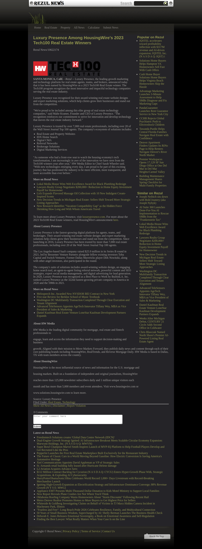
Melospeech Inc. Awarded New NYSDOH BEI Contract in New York (76, 293)
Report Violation (76, 405)
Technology (68, 402)
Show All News (42, 405)
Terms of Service (90, 531)
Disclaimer (59, 405)
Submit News (110, 27)
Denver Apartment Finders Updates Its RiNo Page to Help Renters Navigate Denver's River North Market (153, 149)
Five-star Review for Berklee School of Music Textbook (68, 296)
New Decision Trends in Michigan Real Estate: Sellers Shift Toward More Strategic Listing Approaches (152, 260)
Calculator (94, 27)
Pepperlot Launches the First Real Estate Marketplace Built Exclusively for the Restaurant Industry (92, 453)
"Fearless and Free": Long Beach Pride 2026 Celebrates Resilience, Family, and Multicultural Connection (96, 509)
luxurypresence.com (93, 216)
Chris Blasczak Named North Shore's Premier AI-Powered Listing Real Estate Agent (154, 337)
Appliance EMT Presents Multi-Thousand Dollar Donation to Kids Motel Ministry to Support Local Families (98, 490)
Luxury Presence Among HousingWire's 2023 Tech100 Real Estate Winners (78, 40)
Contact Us (108, 531)
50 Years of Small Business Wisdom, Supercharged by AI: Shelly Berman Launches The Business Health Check (99, 512)
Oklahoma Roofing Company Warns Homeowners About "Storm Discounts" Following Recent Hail (93, 497)
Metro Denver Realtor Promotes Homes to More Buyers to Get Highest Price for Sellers (86, 500)
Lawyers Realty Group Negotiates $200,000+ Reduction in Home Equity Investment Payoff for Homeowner (153, 244)
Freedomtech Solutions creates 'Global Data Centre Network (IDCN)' (75, 437)
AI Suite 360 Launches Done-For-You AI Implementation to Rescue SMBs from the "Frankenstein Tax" (154, 213)
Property (65, 27)
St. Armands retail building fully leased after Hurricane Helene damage (77, 465)
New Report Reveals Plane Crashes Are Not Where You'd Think (73, 494)
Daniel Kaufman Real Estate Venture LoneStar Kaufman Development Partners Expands (152, 309)
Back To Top (156, 536)
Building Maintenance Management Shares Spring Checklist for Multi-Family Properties (152, 181)
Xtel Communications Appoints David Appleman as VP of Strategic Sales (78, 462)
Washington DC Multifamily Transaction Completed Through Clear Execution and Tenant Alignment (154, 277)
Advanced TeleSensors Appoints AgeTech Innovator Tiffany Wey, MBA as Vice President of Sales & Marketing (154, 294)
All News (79, 27)
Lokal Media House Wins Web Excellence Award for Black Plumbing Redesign (153, 228)
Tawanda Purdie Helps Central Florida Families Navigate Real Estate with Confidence (154, 133)
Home (37, 27)
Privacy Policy (71, 531)
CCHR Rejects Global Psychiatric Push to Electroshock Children (152, 121)
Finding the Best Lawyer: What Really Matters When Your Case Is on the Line (81, 519)
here (115, 219)
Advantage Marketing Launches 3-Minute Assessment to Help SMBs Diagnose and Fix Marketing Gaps (153, 97)
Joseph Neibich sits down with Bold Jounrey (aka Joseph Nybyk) (153, 199)
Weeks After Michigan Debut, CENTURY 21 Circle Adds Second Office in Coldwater (152, 323)
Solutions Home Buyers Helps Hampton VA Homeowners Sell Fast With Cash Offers (152, 65)
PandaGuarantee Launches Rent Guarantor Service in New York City (153, 111)
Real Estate (50, 27)
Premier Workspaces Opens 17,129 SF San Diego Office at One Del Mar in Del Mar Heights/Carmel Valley (153, 165)
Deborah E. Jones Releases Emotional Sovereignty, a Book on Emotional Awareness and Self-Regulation (95, 516)
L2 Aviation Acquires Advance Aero (57, 468)
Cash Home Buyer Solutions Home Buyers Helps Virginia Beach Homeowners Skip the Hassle (152, 80)
